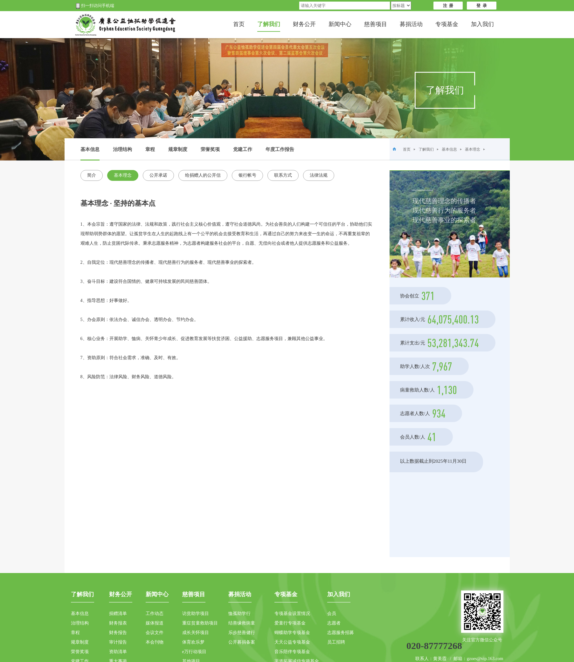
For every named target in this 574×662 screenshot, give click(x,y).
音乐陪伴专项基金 (292, 651)
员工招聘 (336, 642)
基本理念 (472, 149)
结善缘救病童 (241, 623)
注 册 (448, 5)
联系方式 (283, 175)
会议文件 (154, 632)
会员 (331, 613)
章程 (150, 149)
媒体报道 (154, 623)
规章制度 (177, 149)
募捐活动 (411, 24)
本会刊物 (154, 642)
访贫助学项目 (195, 613)
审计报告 (118, 642)
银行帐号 (247, 175)
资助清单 (118, 651)
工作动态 (154, 613)
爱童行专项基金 (290, 623)
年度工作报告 (280, 149)
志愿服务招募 (340, 632)
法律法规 (319, 175)
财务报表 (118, 623)
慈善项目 (375, 24)
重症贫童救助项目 (200, 623)
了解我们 (426, 149)
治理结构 (122, 149)
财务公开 (304, 24)
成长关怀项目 (195, 632)
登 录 (481, 5)
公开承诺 (158, 175)
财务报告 (118, 632)
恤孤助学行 (239, 613)
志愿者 (334, 623)
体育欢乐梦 (193, 642)
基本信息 (90, 153)
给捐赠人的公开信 (203, 175)
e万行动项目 (194, 651)
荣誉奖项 (210, 149)
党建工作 (242, 149)
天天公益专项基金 (292, 642)
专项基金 (446, 24)
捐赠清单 (118, 613)
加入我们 (482, 24)
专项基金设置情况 (292, 613)
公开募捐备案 (241, 642)
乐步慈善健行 (241, 632)
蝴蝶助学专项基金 (292, 632)
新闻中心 (339, 24)
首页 (239, 24)
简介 (91, 175)
